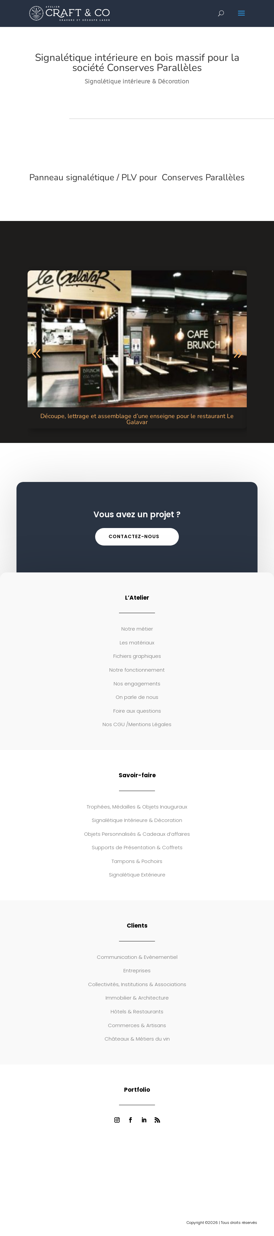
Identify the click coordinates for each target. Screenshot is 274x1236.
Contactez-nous (134, 536)
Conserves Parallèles (202, 177)
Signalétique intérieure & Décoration (137, 81)
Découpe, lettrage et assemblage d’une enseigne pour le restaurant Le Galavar (137, 419)
